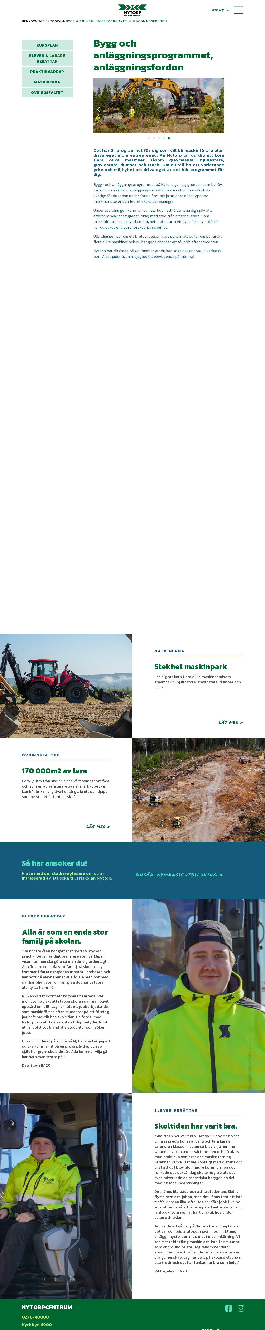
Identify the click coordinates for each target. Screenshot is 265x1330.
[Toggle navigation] (238, 10)
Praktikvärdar (47, 71)
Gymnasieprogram (47, 21)
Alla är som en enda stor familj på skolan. (65, 936)
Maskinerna (47, 82)
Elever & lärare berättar (47, 58)
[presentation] (98, 110)
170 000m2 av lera (54, 770)
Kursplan (47, 45)
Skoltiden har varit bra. (195, 1125)
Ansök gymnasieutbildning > (180, 874)
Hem (25, 21)
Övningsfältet (47, 92)
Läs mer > (231, 722)
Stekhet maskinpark (190, 666)
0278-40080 (35, 1317)
